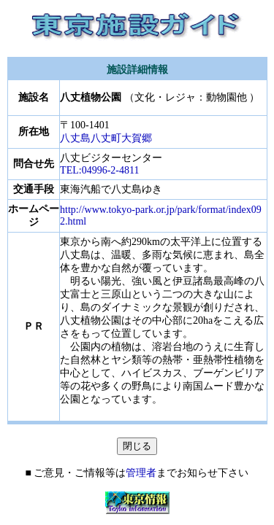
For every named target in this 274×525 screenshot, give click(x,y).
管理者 (141, 472)
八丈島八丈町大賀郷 (106, 138)
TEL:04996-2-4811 (99, 170)
